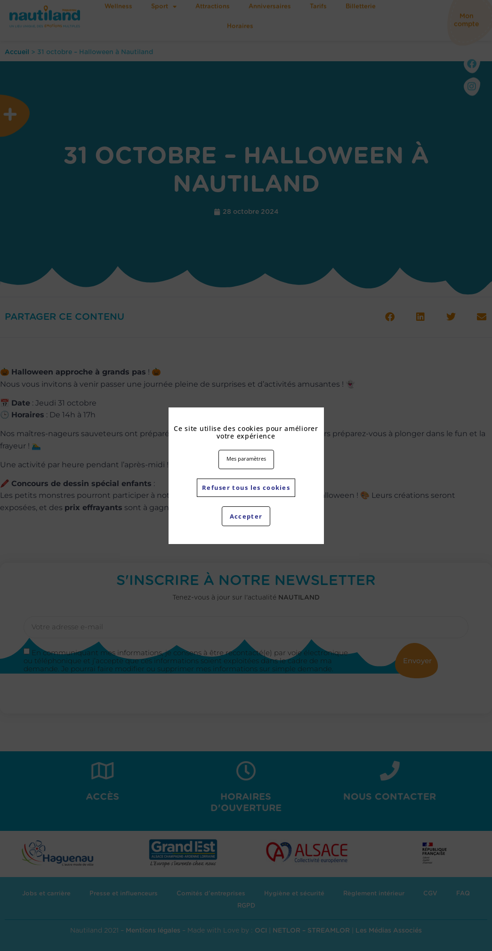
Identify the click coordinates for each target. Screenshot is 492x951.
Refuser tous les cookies (246, 487)
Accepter (246, 516)
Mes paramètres (246, 458)
